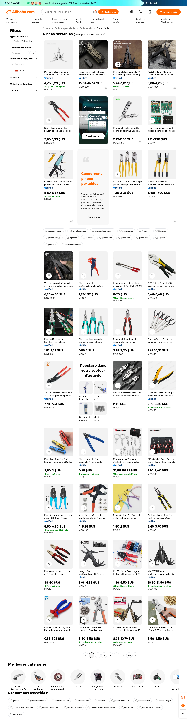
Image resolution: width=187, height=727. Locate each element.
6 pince (160, 238)
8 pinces (72, 238)
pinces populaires (54, 231)
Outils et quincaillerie (65, 28)
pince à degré (163, 700)
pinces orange (53, 238)
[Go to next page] (135, 655)
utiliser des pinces (48, 707)
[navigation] (23, 342)
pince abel (127, 707)
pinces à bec (82, 700)
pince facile (142, 238)
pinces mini (105, 238)
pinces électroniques (102, 231)
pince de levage (60, 700)
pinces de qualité (120, 700)
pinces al (50, 244)
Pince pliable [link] (103, 28)
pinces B (100, 700)
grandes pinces (78, 231)
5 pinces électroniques (21, 707)
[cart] (141, 12)
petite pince (126, 231)
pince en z (124, 238)
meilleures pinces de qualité (101, 707)
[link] (183, 697)
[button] (95, 12)
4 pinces (144, 231)
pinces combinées (71, 244)
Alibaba (46, 28)
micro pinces (142, 700)
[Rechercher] (108, 11)
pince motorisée (73, 707)
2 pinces (160, 231)
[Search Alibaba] (68, 12)
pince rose (16, 714)
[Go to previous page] (85, 655)
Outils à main (86, 28)
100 (129, 655)
